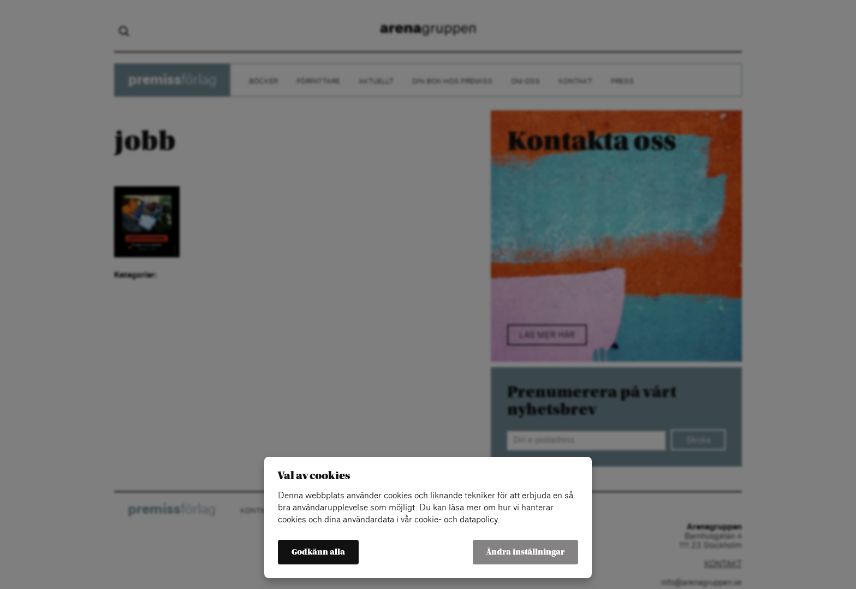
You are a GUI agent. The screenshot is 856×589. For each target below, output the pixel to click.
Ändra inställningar (525, 552)
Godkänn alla (318, 552)
